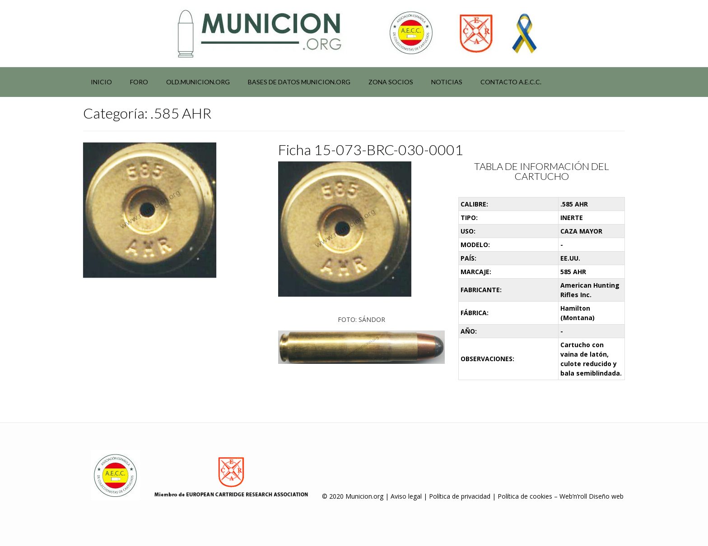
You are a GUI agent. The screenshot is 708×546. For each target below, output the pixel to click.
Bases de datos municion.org (299, 82)
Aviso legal (406, 496)
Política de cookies (525, 496)
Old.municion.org (198, 82)
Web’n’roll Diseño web (591, 496)
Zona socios (390, 82)
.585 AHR (574, 204)
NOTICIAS (446, 82)
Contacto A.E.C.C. (510, 82)
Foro (139, 82)
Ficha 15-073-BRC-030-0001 (370, 149)
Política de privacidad (459, 496)
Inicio (101, 82)
